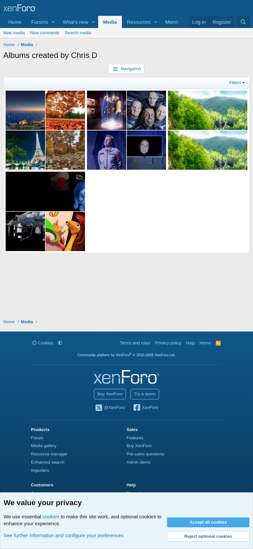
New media (14, 32)
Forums (39, 22)
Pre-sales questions (145, 453)
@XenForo (110, 408)
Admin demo (138, 462)
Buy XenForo (110, 393)
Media (110, 22)
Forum (37, 437)
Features (134, 437)
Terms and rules (135, 342)
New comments (45, 32)
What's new (75, 22)
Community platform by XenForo (126, 355)
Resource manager (49, 453)
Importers (40, 470)
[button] (53, 22)
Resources (139, 22)
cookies (50, 516)
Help (190, 342)
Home (14, 22)
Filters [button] (235, 82)
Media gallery (43, 445)
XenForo (145, 408)
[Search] (243, 22)
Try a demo (144, 393)
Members (175, 22)
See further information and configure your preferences (64, 535)
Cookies (42, 342)
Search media (78, 32)
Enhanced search (47, 462)
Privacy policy (168, 342)
